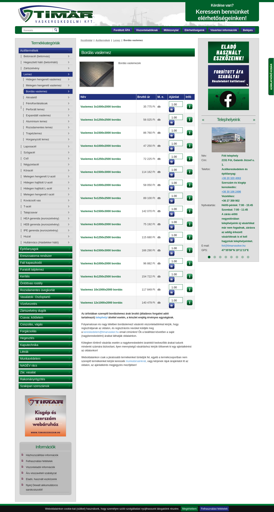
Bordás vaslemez (36, 91)
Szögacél (29, 152)
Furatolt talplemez (32, 269)
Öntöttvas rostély (31, 283)
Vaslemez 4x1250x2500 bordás (100, 158)
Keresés (56, 30)
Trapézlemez (34, 133)
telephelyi (101, 317)
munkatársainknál (136, 361)
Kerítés (25, 276)
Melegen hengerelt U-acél (39, 176)
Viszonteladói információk (40, 467)
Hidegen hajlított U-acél (38, 182)
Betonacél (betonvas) (37, 56)
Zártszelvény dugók (33, 310)
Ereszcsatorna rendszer (36, 255)
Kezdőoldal (86, 40)
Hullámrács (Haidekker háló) (41, 242)
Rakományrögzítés (32, 379)
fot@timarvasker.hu (234, 245)
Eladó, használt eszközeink (41, 479)
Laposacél (30, 146)
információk (189, 106)
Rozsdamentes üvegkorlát (37, 290)
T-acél (27, 206)
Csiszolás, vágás (31, 324)
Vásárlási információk (223, 30)
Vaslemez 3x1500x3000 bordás (100, 132)
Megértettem (189, 508)
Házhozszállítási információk (42, 455)
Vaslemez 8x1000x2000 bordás (100, 263)
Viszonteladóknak (147, 30)
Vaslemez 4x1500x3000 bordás (100, 172)
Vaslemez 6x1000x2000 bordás (100, 224)
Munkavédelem (30, 358)
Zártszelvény (31, 68)
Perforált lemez (35, 109)
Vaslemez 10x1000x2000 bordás (101, 289)
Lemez (28, 74)
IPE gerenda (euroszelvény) (41, 230)
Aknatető (31, 97)
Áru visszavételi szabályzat (41, 473)
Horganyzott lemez (37, 139)
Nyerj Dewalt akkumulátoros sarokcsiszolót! (42, 487)
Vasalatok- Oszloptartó (35, 297)
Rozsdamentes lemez (39, 127)
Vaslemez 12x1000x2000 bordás (101, 302)
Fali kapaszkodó (31, 262)
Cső (26, 158)
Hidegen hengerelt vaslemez (43, 79)
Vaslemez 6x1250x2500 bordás (100, 237)
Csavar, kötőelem (31, 317)
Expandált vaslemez (38, 115)
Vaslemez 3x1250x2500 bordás (100, 119)
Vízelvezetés (28, 303)
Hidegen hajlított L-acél (38, 188)
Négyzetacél (31, 164)
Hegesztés (27, 338)
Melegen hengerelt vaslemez (43, 85)
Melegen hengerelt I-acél (39, 194)
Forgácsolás (28, 331)
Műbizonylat (171, 30)
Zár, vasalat (28, 372)
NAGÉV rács (28, 365)
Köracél (28, 170)
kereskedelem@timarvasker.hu (101, 332)
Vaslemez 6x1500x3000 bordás (100, 250)
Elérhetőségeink (194, 30)
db (158, 106)
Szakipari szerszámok (34, 386)
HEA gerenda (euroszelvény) (41, 218)
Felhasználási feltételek (214, 508)
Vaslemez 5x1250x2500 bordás (100, 198)
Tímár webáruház (56, 14)
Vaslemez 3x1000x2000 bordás (100, 106)
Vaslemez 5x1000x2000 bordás (100, 185)
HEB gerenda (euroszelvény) (41, 224)
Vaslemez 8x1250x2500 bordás (100, 276)
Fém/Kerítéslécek (37, 103)
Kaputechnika (29, 345)
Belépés (248, 30)
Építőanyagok (29, 249)
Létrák (24, 351)
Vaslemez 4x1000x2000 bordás (100, 145)
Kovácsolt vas (32, 200)
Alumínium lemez (36, 121)
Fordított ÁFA (122, 30)
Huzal (27, 236)
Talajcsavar (30, 212)
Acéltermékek (29, 50)
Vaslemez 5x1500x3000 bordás (100, 211)
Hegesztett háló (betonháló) (41, 62)
